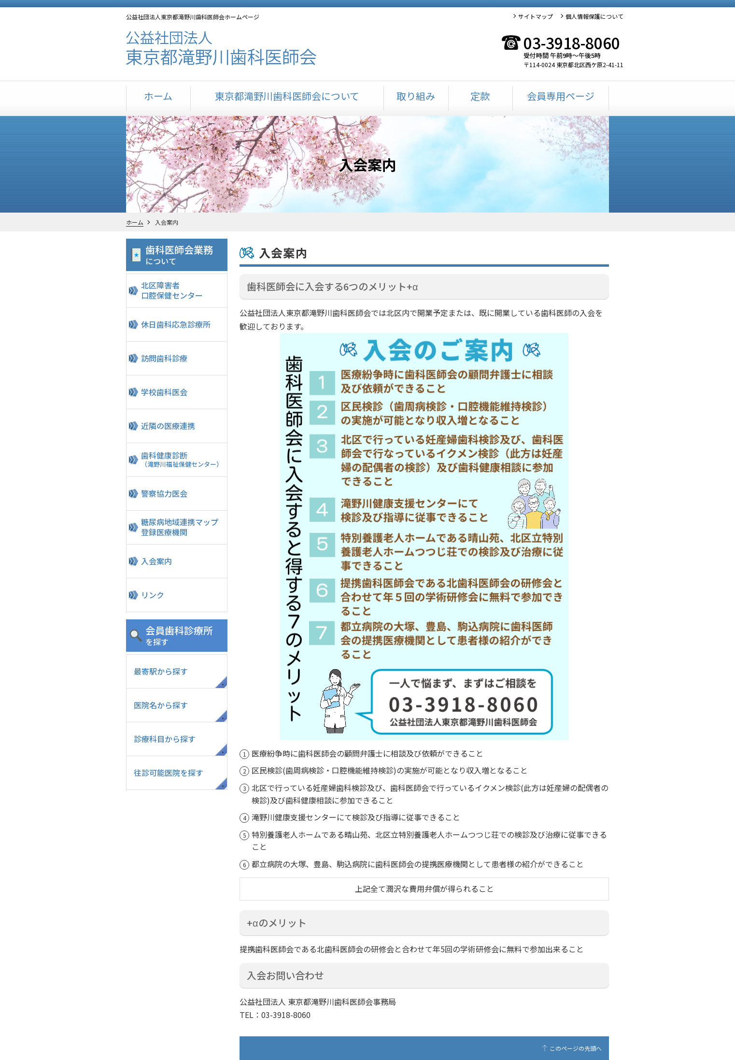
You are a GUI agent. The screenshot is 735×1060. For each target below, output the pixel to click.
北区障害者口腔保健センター (172, 290)
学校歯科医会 (164, 392)
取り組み (415, 96)
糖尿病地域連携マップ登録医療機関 (179, 527)
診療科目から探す (165, 739)
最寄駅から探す (161, 671)
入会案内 (156, 561)
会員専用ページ (560, 96)
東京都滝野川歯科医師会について (287, 96)
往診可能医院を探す (168, 772)
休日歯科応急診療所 (176, 324)
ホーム (158, 96)
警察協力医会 (164, 493)
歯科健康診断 (183, 459)
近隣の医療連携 (168, 425)
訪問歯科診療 (164, 358)
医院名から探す (161, 705)
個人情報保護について (594, 16)
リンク (152, 595)
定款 (480, 96)
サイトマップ (535, 16)
